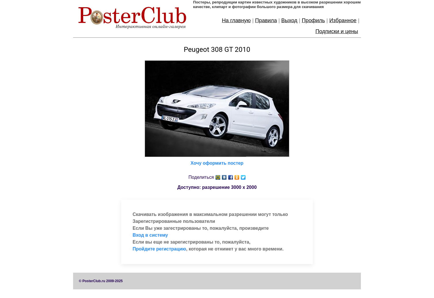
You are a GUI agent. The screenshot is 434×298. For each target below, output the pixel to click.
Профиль (313, 20)
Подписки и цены (336, 31)
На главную (236, 20)
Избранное (343, 20)
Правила (266, 20)
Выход (289, 20)
